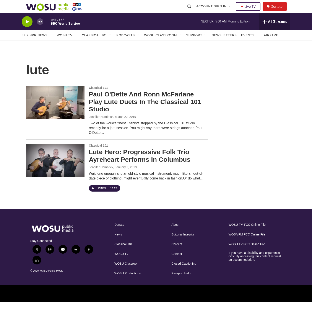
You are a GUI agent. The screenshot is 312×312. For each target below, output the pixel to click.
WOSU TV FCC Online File (247, 254)
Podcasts (125, 45)
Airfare (271, 45)
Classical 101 (94, 45)
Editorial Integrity (182, 244)
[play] (27, 31)
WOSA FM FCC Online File (247, 244)
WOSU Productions (127, 283)
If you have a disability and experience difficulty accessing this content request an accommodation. (255, 266)
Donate (279, 11)
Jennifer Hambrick (101, 126)
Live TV (249, 11)
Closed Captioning (183, 273)
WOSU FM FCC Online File (247, 234)
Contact (176, 263)
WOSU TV (65, 45)
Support (194, 45)
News (118, 244)
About (175, 234)
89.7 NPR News (35, 45)
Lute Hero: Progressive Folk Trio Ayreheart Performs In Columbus (139, 165)
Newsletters (224, 45)
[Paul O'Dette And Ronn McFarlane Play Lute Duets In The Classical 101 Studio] (55, 112)
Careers (176, 254)
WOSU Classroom (160, 45)
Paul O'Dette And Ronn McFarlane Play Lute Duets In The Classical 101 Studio (145, 111)
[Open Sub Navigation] (230, 11)
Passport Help (180, 283)
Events (248, 45)
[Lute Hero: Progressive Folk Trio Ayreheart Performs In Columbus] (55, 170)
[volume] (40, 31)
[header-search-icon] (190, 11)
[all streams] (274, 31)
